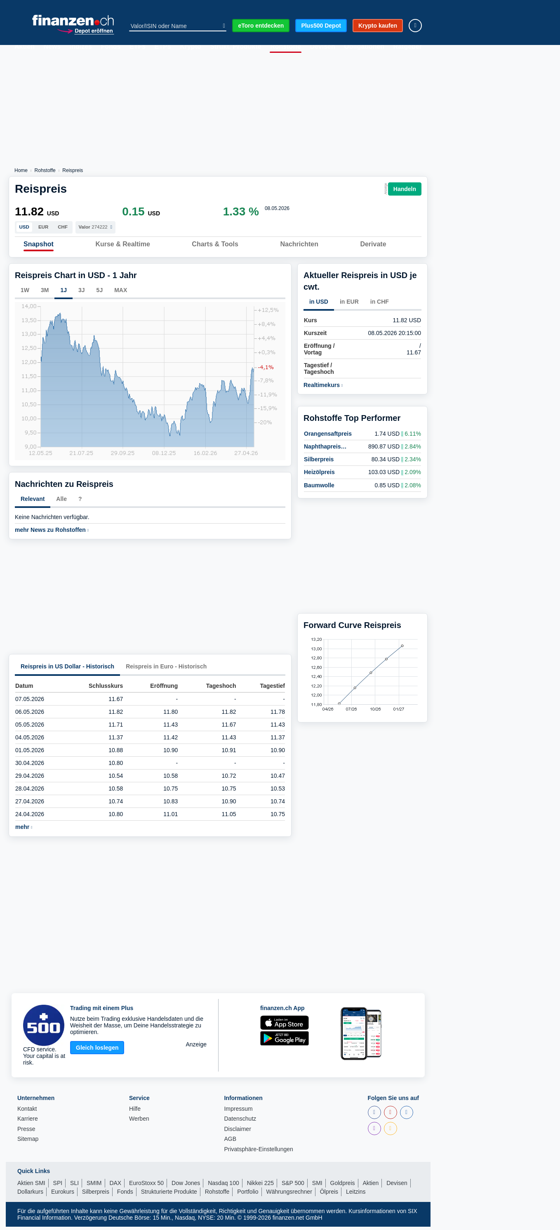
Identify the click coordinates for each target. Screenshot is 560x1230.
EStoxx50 (222, 5)
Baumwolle (319, 482)
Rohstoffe (285, 46)
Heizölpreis (319, 470)
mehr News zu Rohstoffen (52, 533)
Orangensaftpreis (328, 431)
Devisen (322, 46)
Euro (177, 5)
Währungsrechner (289, 1195)
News (52, 46)
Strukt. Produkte (235, 46)
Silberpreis (319, 457)
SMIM (94, 1186)
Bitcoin (307, 5)
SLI (74, 1186)
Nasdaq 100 (223, 1186)
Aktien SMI (31, 1186)
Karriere (27, 1122)
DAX (136, 5)
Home (21, 170)
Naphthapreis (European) (322, 444)
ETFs (137, 46)
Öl (392, 5)
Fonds (110, 46)
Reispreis (72, 170)
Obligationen (364, 46)
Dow (97, 5)
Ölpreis (329, 1195)
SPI (57, 5)
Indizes (81, 46)
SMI (18, 5)
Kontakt (27, 1112)
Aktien (24, 46)
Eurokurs (62, 1195)
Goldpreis (342, 1186)
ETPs (163, 46)
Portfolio (247, 1195)
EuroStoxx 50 (146, 1186)
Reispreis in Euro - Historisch (166, 670)
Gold (266, 5)
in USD (318, 305)
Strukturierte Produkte (169, 1195)
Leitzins (355, 1195)
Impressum (238, 1112)
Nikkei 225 (260, 1186)
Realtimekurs (323, 388)
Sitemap (27, 1143)
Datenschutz (240, 1122)
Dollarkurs (30, 1195)
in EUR (349, 305)
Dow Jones (186, 1186)
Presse (26, 1132)
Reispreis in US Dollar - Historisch (67, 670)
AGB (230, 1143)
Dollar (352, 5)
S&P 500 (293, 1186)
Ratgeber (407, 46)
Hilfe (135, 1112)
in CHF (379, 305)
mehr (23, 830)
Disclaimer (237, 1132)
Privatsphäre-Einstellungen (258, 1153)
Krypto (190, 46)
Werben (139, 1122)
